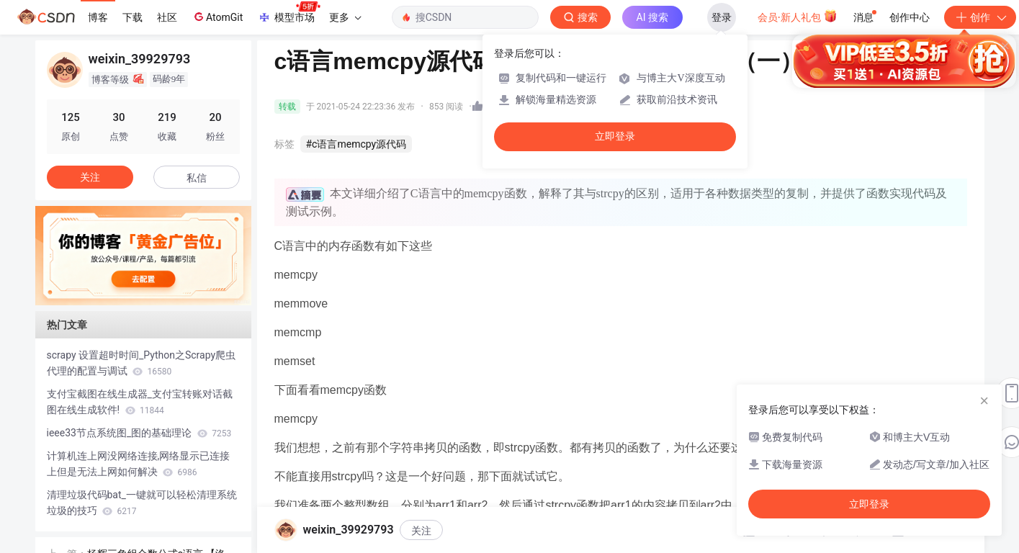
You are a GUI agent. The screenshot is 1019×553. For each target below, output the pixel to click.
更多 (345, 17)
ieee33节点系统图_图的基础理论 (139, 433)
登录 (721, 17)
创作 (980, 17)
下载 (132, 17)
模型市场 (288, 12)
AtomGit (217, 16)
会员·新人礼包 (798, 16)
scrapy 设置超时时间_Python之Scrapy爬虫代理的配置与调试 (141, 363)
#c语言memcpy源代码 (356, 144)
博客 (98, 17)
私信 (197, 178)
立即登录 (615, 136)
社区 (167, 17)
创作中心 (909, 17)
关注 (421, 530)
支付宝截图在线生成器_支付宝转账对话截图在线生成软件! (140, 401)
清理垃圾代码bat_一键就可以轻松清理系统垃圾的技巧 (142, 502)
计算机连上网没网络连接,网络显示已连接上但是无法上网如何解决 (138, 463)
